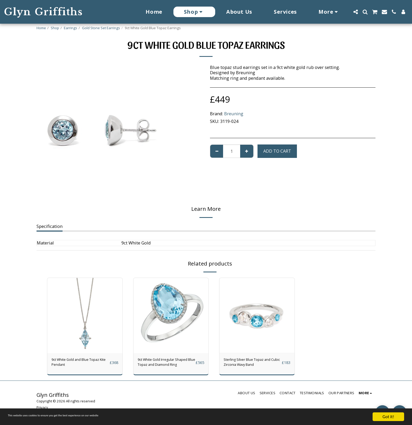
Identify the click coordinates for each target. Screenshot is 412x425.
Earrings (70, 28)
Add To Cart (277, 151)
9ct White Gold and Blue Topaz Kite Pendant (76, 363)
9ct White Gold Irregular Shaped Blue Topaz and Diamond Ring (162, 364)
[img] (84, 315)
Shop (55, 28)
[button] (355, 11)
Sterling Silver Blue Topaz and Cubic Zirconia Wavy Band (250, 364)
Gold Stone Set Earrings (101, 28)
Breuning (233, 114)
